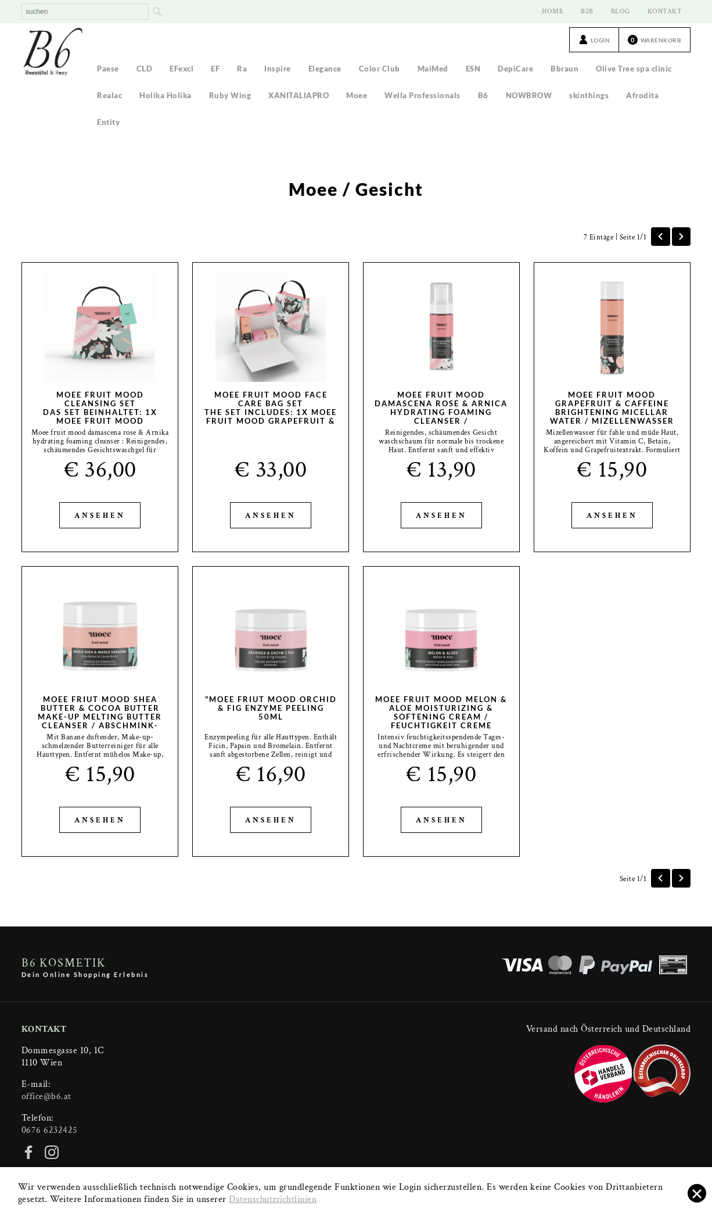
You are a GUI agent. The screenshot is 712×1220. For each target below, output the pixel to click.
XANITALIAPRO (298, 95)
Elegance (324, 68)
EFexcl (181, 68)
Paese (108, 68)
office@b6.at (46, 1096)
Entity (108, 122)
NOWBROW (529, 95)
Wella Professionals (422, 95)
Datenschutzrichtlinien (273, 1199)
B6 (483, 95)
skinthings (589, 95)
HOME (552, 11)
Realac (109, 95)
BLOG (620, 11)
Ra (242, 68)
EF (215, 68)
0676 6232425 (49, 1130)
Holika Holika (165, 95)
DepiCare (515, 68)
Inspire (277, 68)
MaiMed (433, 68)
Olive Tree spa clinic (634, 68)
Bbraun (564, 68)
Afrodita (642, 95)
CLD (144, 68)
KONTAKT (665, 11)
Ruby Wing (230, 95)
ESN (473, 68)
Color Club (379, 68)
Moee (356, 95)
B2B (587, 11)
